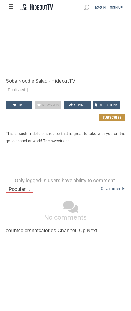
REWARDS (48, 105)
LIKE (19, 105)
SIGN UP (116, 8)
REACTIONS (106, 105)
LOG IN (100, 8)
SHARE (77, 105)
